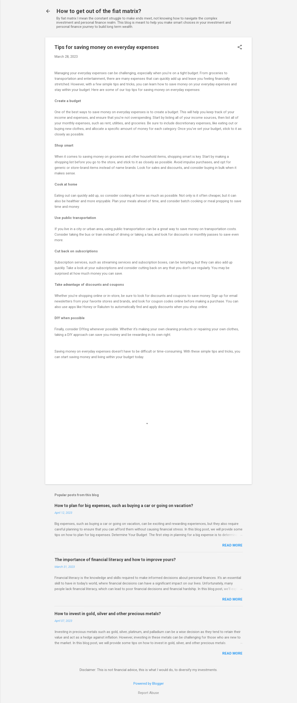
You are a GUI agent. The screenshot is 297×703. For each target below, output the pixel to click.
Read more (232, 545)
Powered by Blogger (148, 683)
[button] (239, 47)
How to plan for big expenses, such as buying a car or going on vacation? (124, 505)
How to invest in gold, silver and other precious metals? (108, 613)
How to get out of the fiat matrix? (98, 11)
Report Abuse (148, 693)
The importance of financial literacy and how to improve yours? (115, 559)
